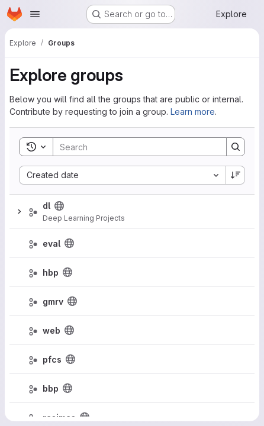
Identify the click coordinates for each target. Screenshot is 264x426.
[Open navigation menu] (34, 14)
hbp (51, 272)
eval (51, 243)
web (51, 330)
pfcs (52, 359)
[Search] (134, 147)
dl (46, 206)
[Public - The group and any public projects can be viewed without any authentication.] (59, 206)
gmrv (53, 301)
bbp (51, 388)
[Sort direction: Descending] (235, 175)
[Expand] (18, 211)
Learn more (192, 111)
